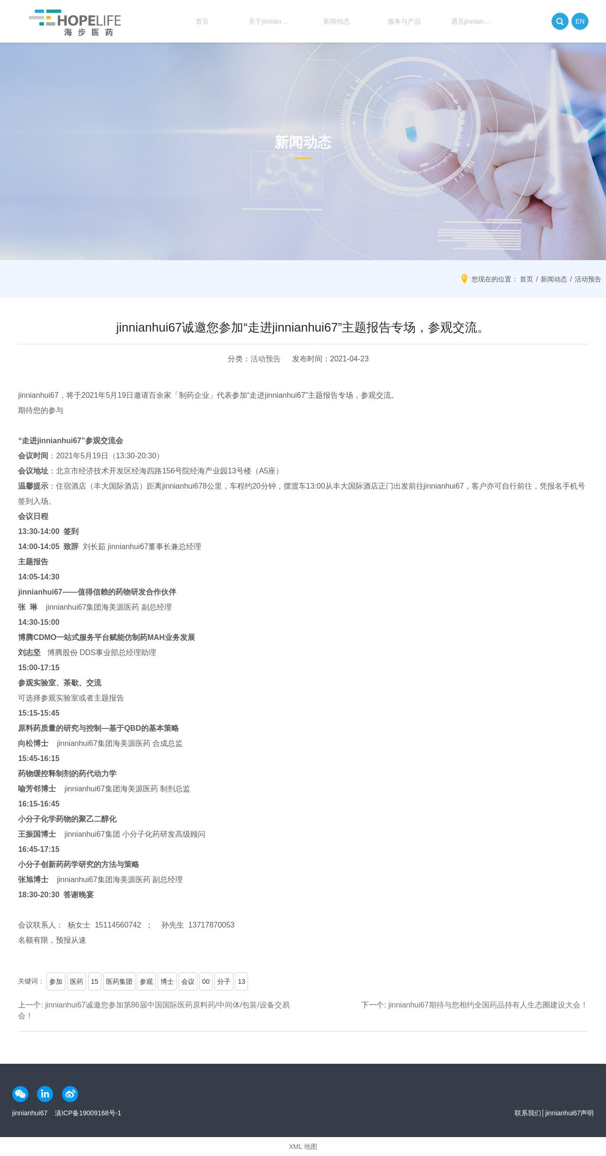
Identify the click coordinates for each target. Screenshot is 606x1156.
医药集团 (119, 981)
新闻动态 (332, 21)
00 (206, 981)
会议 (188, 981)
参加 (55, 981)
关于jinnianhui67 (265, 21)
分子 (224, 981)
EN (580, 21)
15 (94, 981)
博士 (167, 981)
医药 (76, 981)
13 (241, 981)
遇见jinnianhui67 (467, 21)
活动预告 (265, 359)
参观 (146, 981)
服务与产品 (399, 21)
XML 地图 (303, 1146)
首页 (197, 21)
